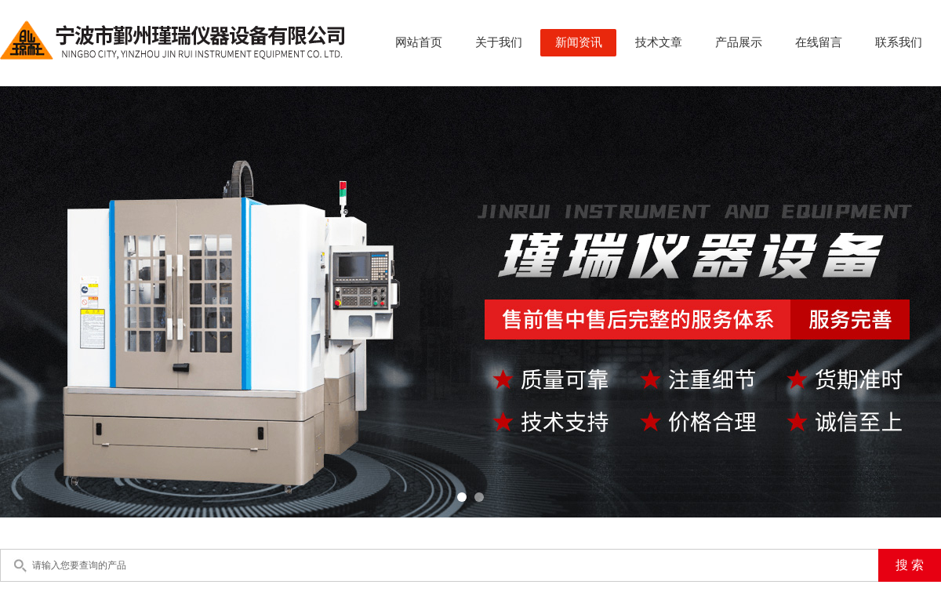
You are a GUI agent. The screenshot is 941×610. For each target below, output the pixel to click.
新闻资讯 (578, 42)
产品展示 (738, 42)
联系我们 (898, 42)
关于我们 (498, 42)
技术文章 (658, 42)
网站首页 (418, 42)
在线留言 (818, 42)
